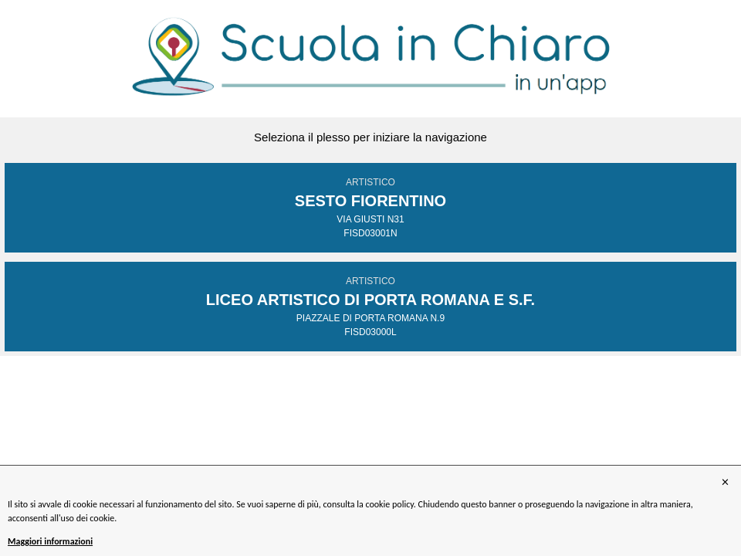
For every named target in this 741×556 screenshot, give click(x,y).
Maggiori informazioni (50, 541)
